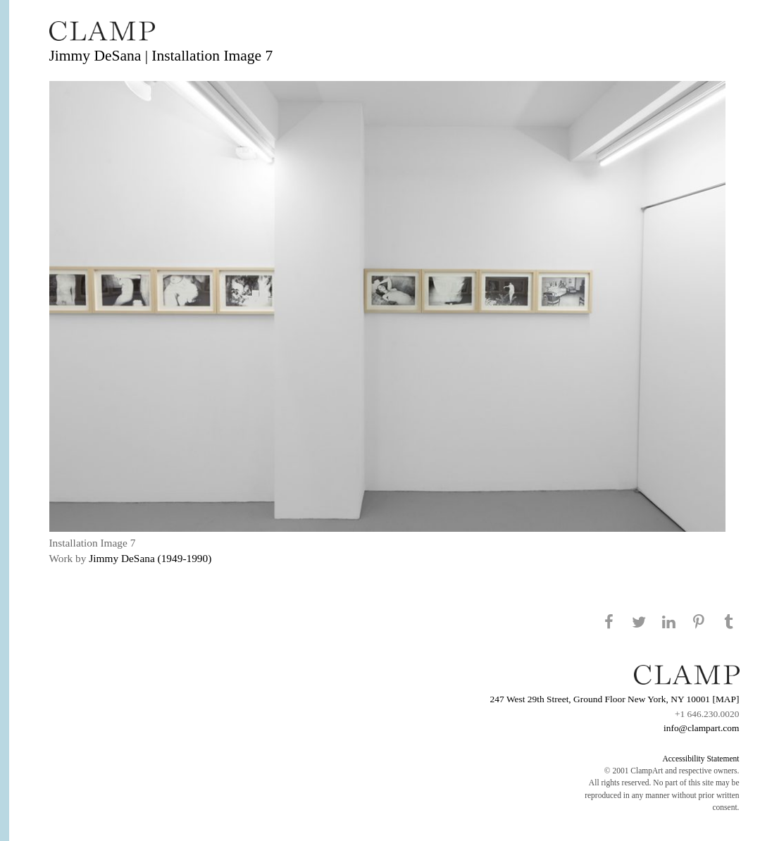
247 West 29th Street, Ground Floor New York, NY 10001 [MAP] (615, 699)
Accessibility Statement (700, 758)
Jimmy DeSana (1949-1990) (150, 558)
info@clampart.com (702, 728)
